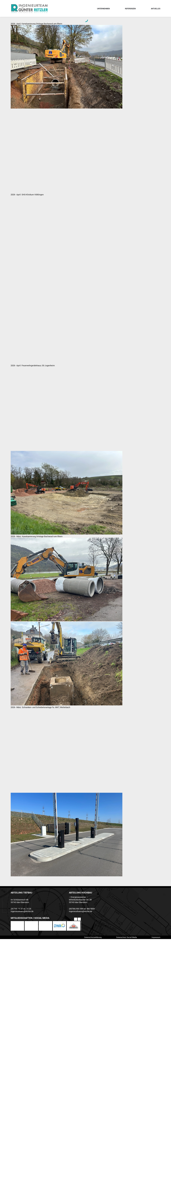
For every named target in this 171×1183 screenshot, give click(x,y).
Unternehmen (103, 8)
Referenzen (130, 8)
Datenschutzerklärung (93, 937)
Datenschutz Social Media (126, 937)
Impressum (156, 937)
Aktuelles (155, 8)
